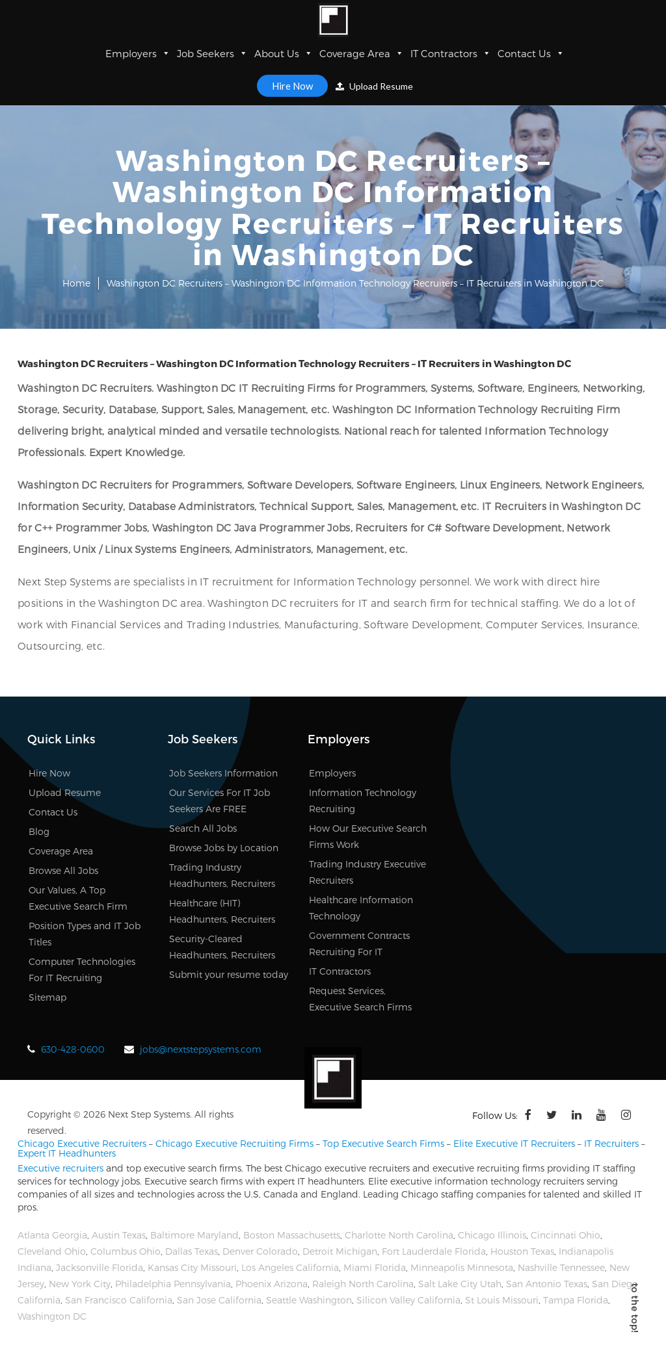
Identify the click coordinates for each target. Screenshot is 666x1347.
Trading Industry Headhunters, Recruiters (222, 875)
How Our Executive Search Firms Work (368, 836)
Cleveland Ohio (52, 1251)
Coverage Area (361, 53)
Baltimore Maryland (194, 1234)
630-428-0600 (73, 1049)
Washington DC (52, 1316)
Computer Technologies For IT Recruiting (82, 969)
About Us (283, 53)
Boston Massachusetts (291, 1234)
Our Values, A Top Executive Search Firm (78, 898)
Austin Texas (119, 1234)
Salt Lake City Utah (459, 1283)
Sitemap (47, 997)
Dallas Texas (191, 1251)
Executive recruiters (60, 1168)
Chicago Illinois (492, 1234)
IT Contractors (450, 53)
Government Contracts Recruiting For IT (359, 943)
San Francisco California (118, 1299)
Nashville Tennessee (561, 1267)
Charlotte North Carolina (399, 1234)
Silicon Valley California (408, 1299)
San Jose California (219, 1299)
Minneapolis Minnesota (461, 1267)
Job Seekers (212, 53)
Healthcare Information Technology (361, 907)
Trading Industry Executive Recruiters (367, 872)
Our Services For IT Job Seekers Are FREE (219, 800)
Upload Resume (374, 86)
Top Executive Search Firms (383, 1143)
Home (76, 283)
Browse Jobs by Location (223, 847)
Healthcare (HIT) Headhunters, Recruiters (222, 911)
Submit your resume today (228, 974)
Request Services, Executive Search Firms (360, 998)
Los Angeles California (290, 1267)
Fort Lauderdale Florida (434, 1251)
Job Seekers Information (223, 772)
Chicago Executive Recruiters (82, 1143)
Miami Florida (374, 1267)
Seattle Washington (309, 1299)
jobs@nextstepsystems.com (200, 1049)
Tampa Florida (575, 1299)
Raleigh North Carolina (363, 1283)
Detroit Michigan (339, 1251)
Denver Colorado (260, 1251)
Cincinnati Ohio (565, 1234)
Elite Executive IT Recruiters (514, 1143)
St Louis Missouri (502, 1299)
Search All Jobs (203, 828)
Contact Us (531, 53)
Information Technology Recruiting (362, 800)
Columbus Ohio (125, 1251)
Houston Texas (522, 1251)
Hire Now (292, 86)
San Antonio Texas (546, 1283)
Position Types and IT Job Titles (84, 933)
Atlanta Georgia (52, 1234)
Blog (39, 831)
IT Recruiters (611, 1143)
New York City (80, 1283)
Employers (137, 53)
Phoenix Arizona (271, 1283)
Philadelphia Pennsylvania (173, 1283)
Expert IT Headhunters (67, 1153)
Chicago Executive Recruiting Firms (234, 1143)
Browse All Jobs (63, 870)
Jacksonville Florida (99, 1267)
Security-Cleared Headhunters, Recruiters (222, 946)
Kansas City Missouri (192, 1267)
